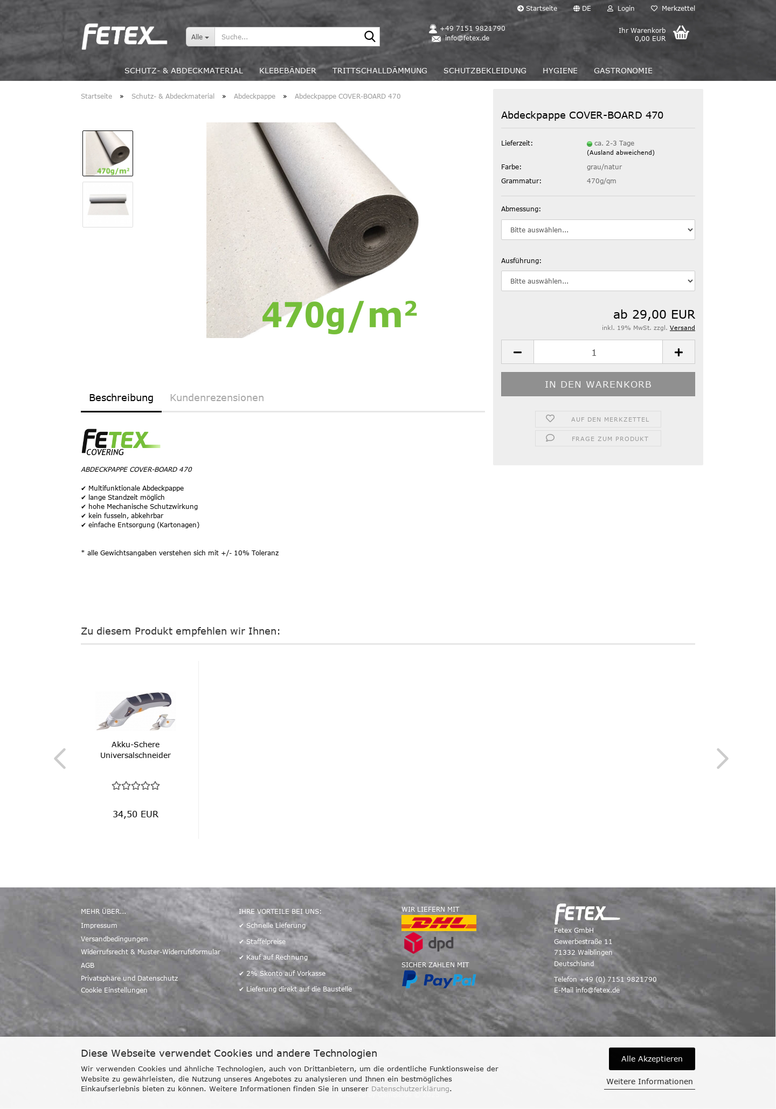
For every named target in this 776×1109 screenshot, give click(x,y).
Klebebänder (287, 70)
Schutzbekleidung (485, 70)
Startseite (537, 8)
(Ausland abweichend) (621, 152)
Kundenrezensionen (217, 397)
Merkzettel (673, 8)
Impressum (99, 925)
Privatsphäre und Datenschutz (129, 978)
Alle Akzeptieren (652, 1058)
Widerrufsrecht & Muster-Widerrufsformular (150, 951)
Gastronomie (623, 70)
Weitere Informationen (649, 1081)
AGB (87, 965)
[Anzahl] (598, 352)
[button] (582, 8)
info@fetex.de (598, 990)
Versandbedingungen (114, 938)
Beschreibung (121, 397)
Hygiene (560, 70)
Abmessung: (521, 208)
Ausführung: (521, 260)
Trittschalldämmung (379, 70)
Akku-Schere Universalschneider (135, 750)
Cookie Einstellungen (114, 990)
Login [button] (621, 8)
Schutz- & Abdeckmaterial (183, 70)
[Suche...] (200, 36)
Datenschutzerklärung (410, 1088)
